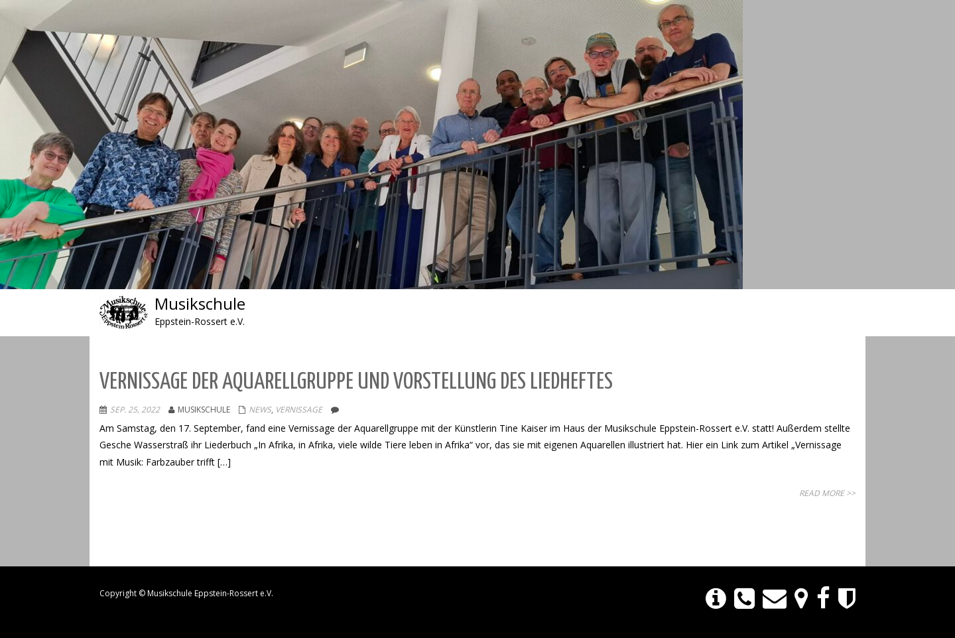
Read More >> (827, 493)
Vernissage (298, 409)
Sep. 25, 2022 (135, 409)
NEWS (260, 409)
